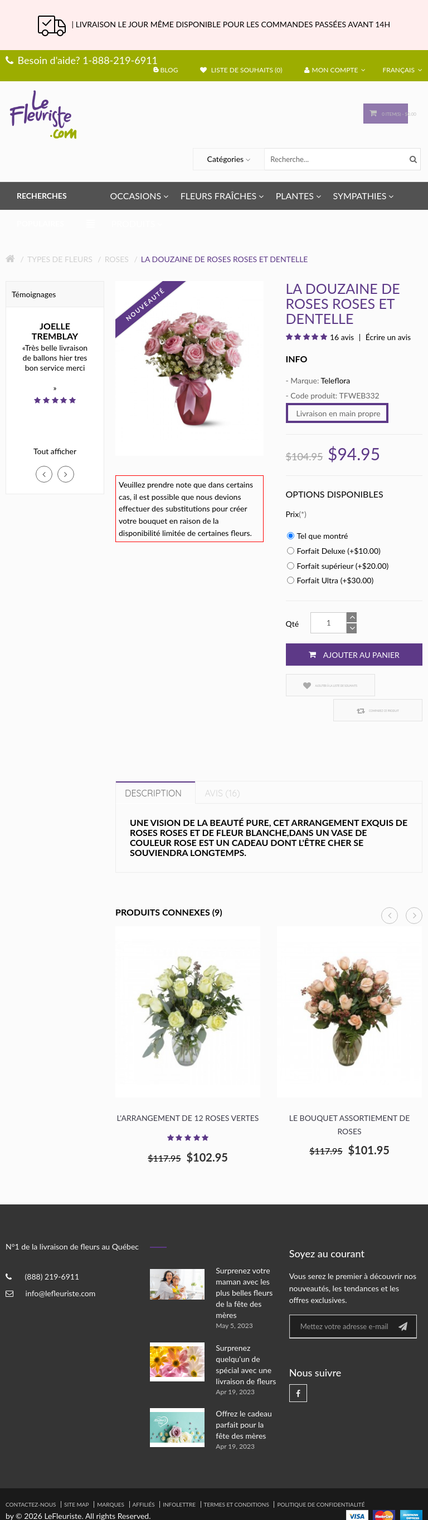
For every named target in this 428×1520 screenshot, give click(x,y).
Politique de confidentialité (320, 1479)
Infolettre (179, 1479)
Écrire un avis (387, 337)
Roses (117, 259)
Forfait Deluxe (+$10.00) (334, 550)
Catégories (225, 159)
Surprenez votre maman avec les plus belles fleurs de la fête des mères (244, 1268)
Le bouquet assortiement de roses (349, 1099)
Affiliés (144, 1479)
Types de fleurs (60, 259)
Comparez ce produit (388, 685)
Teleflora (336, 380)
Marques (110, 1479)
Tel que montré (317, 535)
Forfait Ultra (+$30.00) (330, 580)
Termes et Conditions (236, 1479)
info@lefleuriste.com (61, 1268)
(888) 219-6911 (52, 1251)
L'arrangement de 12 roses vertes (188, 1093)
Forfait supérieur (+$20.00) (338, 565)
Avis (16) (222, 768)
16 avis (342, 337)
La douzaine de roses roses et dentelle (224, 259)
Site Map (76, 1479)
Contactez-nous (31, 1479)
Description (153, 768)
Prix (292, 514)
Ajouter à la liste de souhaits (316, 685)
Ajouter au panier (354, 654)
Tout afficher (54, 451)
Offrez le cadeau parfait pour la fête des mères (244, 1399)
